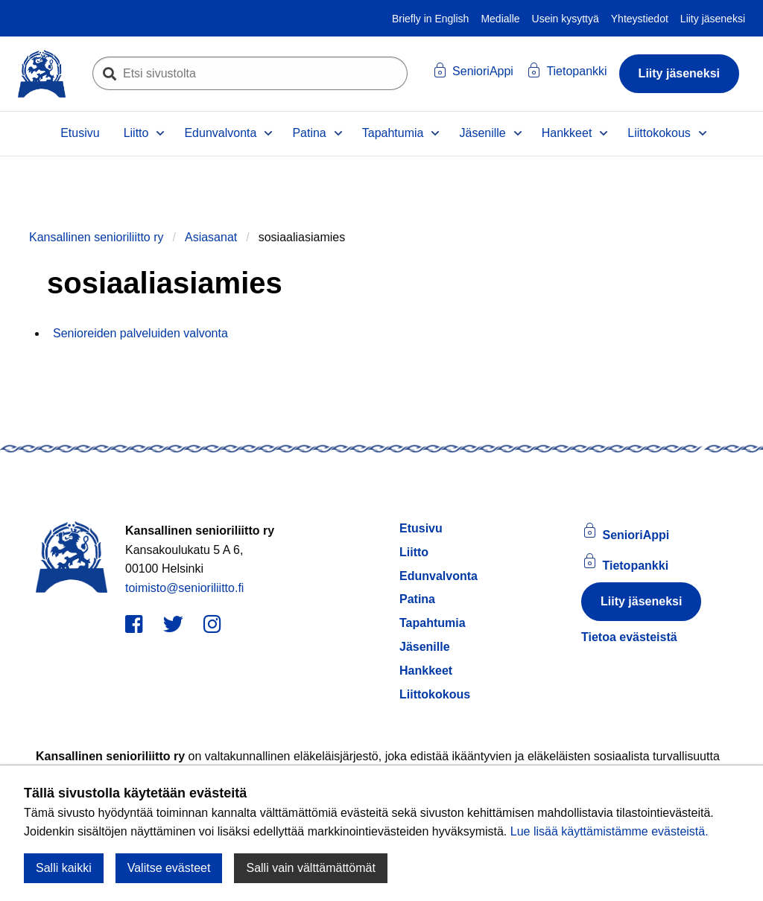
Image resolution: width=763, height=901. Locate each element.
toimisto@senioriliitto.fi (184, 588)
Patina (309, 133)
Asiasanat (211, 237)
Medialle (500, 19)
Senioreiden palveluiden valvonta (140, 333)
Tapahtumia (393, 133)
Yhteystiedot (639, 19)
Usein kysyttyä (565, 19)
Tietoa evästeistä (629, 637)
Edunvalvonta (220, 133)
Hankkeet (567, 133)
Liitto (136, 133)
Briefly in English (430, 19)
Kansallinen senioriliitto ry (96, 237)
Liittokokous (659, 133)
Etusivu (79, 133)
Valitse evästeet (169, 868)
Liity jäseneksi (712, 19)
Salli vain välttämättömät (310, 868)
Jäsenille (482, 133)
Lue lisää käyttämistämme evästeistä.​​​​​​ (609, 831)
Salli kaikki (64, 868)
